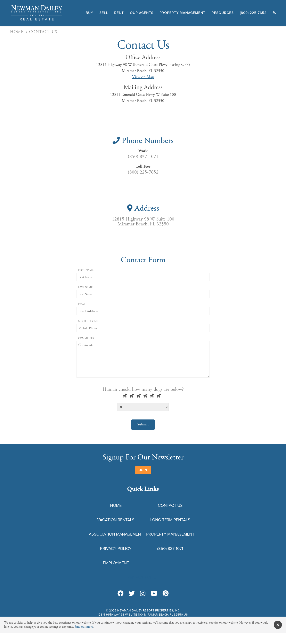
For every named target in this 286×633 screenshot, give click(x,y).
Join (143, 470)
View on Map (143, 77)
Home (17, 32)
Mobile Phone (88, 321)
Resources (223, 13)
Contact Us (170, 505)
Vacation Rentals (115, 520)
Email (82, 304)
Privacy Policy (116, 548)
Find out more (84, 627)
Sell (103, 13)
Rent (119, 13)
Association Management (116, 534)
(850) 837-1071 (170, 548)
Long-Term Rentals (170, 520)
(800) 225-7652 (253, 13)
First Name (85, 270)
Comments (86, 338)
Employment (116, 563)
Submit (143, 424)
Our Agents (141, 13)
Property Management (182, 13)
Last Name (85, 287)
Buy (89, 13)
